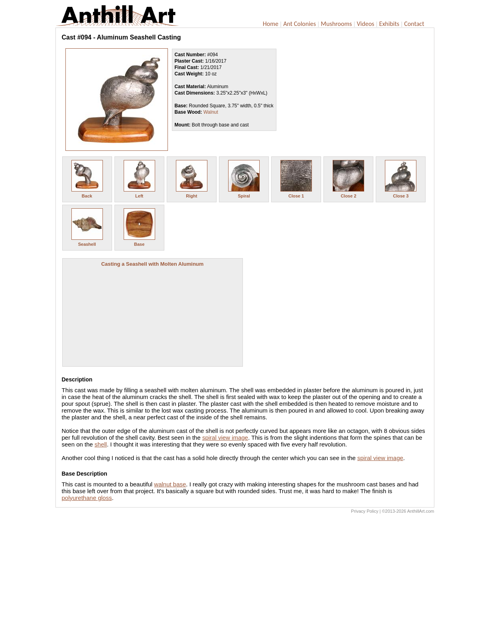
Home (270, 24)
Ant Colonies (299, 24)
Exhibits (389, 24)
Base (139, 244)
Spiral (244, 196)
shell (101, 444)
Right (191, 196)
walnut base (170, 484)
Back (87, 196)
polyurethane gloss (87, 497)
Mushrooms (336, 24)
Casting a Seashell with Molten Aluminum (152, 264)
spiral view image (225, 437)
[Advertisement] (245, 578)
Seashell (87, 244)
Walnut (210, 112)
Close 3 (400, 196)
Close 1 (296, 196)
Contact (414, 24)
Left (139, 196)
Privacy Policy (364, 511)
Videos (366, 24)
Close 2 (348, 196)
